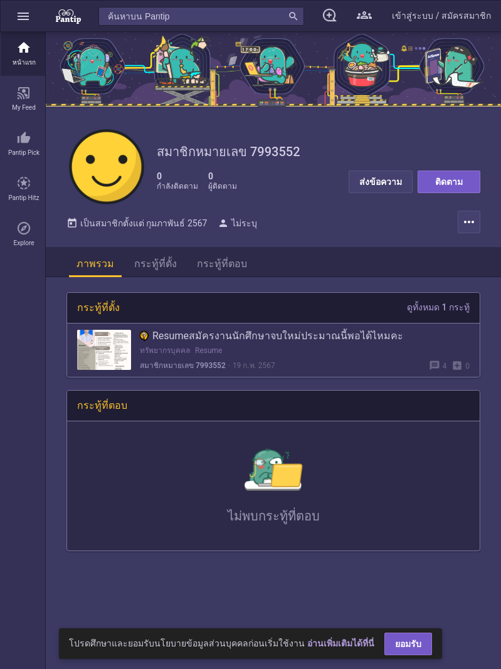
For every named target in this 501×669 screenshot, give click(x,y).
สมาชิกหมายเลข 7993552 (183, 365)
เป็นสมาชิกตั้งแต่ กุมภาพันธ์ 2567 (136, 223)
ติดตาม (449, 182)
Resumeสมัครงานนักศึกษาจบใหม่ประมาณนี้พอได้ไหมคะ (271, 336)
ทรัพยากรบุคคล (165, 350)
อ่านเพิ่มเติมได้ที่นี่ (340, 643)
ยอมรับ (408, 644)
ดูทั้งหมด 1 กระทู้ (438, 307)
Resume (208, 350)
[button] (23, 16)
